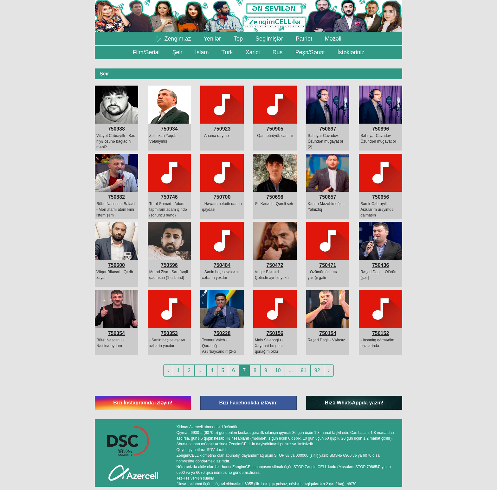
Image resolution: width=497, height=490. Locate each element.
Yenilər (212, 38)
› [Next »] (329, 370)
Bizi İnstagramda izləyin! (142, 402)
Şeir (177, 52)
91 (304, 370)
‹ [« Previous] (168, 370)
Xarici (252, 52)
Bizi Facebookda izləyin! (248, 402)
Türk (227, 52)
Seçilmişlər (269, 38)
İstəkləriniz (351, 52)
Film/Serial (145, 52)
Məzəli (333, 38)
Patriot (304, 38)
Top (238, 38)
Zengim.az (173, 38)
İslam (202, 52)
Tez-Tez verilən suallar (195, 478)
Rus (277, 52)
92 (317, 370)
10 (278, 370)
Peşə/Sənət (310, 52)
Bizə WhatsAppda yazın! (354, 402)
